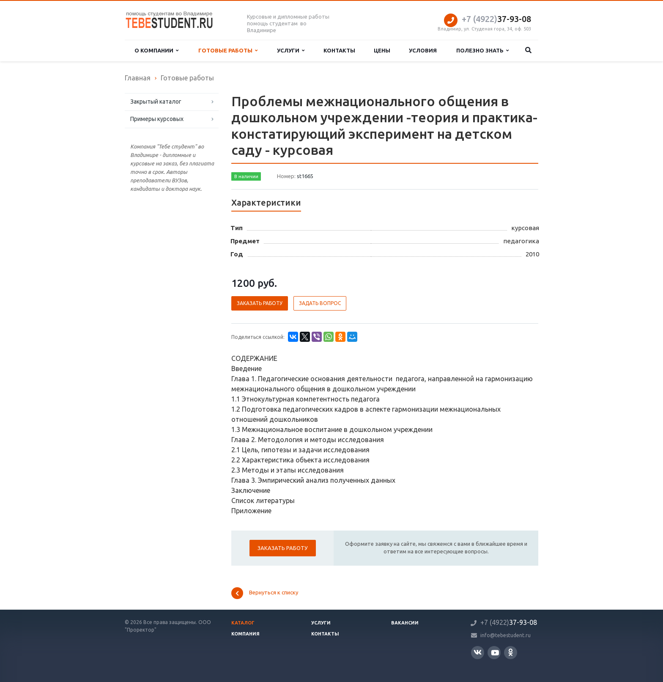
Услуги (290, 50)
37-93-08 (496, 19)
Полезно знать (482, 50)
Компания (245, 633)
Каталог (243, 622)
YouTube (495, 652)
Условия (423, 50)
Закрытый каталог (155, 101)
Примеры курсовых (157, 119)
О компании (156, 50)
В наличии (246, 176)
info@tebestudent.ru (505, 635)
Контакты (339, 50)
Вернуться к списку (264, 593)
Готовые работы (228, 50)
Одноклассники (510, 652)
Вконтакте (478, 652)
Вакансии (405, 622)
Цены (382, 50)
